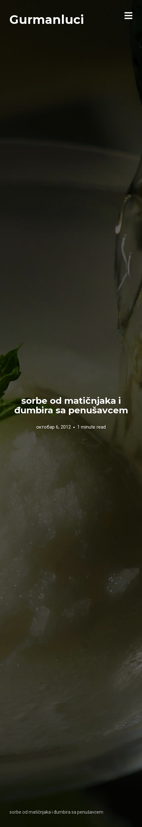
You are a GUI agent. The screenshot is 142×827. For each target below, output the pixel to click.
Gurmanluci (47, 19)
